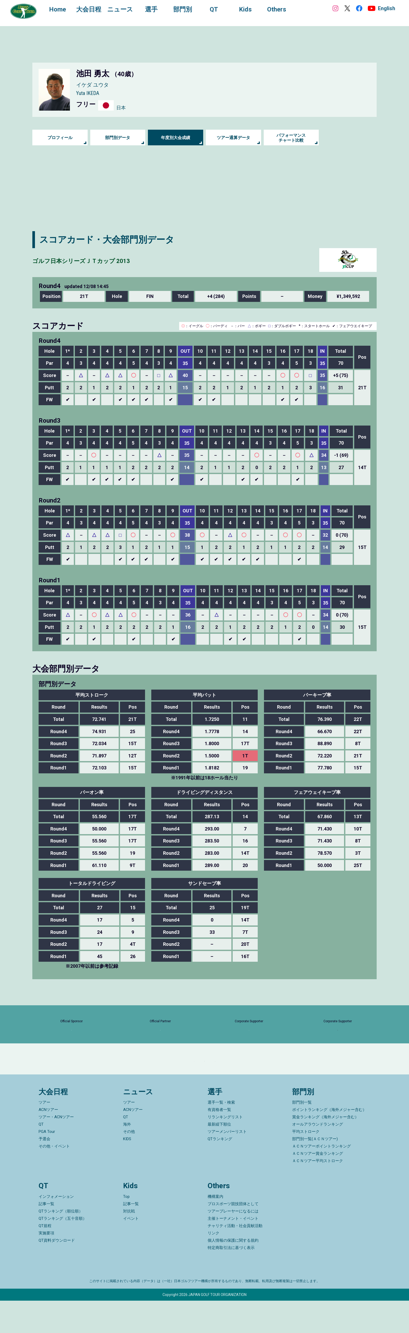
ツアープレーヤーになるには (233, 1243)
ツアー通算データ (233, 137)
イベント (131, 1250)
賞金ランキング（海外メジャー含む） (325, 1149)
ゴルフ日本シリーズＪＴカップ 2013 (107, 260)
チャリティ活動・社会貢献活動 (235, 1258)
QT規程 (45, 1258)
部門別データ (118, 137)
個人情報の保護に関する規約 (233, 1272)
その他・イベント (54, 1178)
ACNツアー (48, 1142)
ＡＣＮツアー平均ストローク (317, 1193)
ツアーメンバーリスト (227, 1164)
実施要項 (46, 1265)
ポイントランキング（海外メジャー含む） (329, 1142)
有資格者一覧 (219, 1142)
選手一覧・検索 (221, 1135)
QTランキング (220, 1171)
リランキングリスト (225, 1149)
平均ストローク (306, 1164)
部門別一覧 (302, 1135)
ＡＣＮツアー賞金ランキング (317, 1186)
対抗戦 (129, 1243)
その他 (129, 1164)
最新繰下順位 (219, 1157)
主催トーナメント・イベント (233, 1250)
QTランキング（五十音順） (63, 1250)
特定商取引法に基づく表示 (231, 1280)
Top (126, 1229)
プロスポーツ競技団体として (233, 1236)
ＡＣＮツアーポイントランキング (321, 1178)
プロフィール (60, 137)
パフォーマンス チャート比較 (291, 137)
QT (41, 1157)
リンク (213, 1265)
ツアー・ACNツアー (56, 1149)
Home (62, 10)
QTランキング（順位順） (61, 1243)
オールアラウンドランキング (317, 1157)
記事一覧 (46, 1236)
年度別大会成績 (175, 137)
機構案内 (215, 1229)
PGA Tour (47, 1164)
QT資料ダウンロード (57, 1272)
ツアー (44, 1135)
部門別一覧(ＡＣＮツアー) (315, 1171)
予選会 (44, 1171)
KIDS (127, 1171)
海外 (127, 1157)
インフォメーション (56, 1229)
